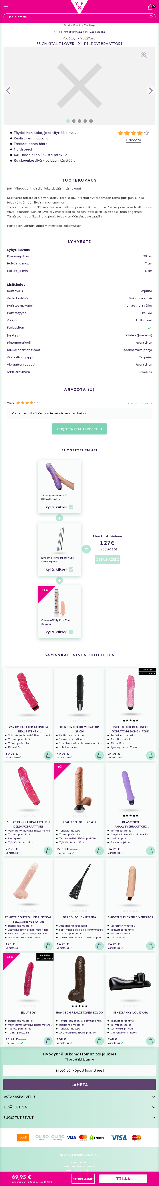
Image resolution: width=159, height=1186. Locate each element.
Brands (77, 25)
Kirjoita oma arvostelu (79, 429)
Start (67, 25)
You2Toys (87, 38)
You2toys (90, 25)
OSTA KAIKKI (107, 559)
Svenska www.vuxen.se (79, 1166)
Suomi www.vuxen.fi (79, 1170)
